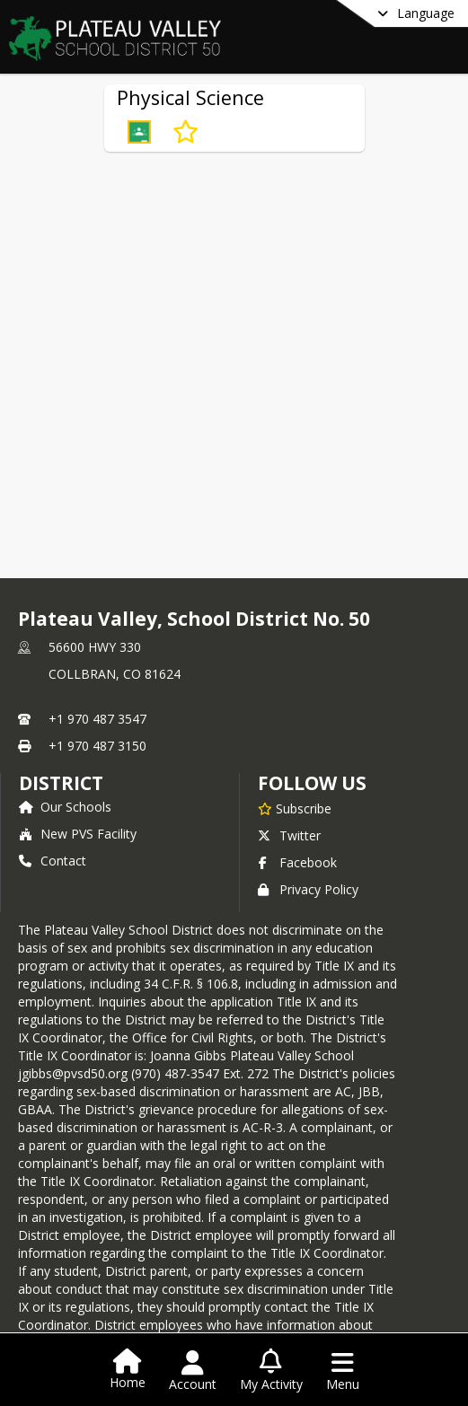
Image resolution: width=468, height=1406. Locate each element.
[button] (139, 132)
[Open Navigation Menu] (342, 1371)
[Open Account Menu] (192, 1371)
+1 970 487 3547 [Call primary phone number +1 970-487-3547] (97, 718)
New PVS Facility (78, 833)
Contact (52, 860)
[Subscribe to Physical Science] (185, 132)
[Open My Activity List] (271, 1371)
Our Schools (65, 806)
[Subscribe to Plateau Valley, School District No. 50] (294, 808)
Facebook (297, 862)
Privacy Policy (308, 889)
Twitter (289, 835)
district (61, 782)
